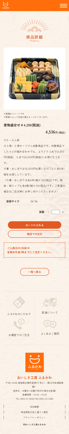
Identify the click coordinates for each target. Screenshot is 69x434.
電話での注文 (34, 234)
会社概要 (34, 406)
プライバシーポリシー (34, 417)
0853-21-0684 (27, 398)
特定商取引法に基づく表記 (34, 412)
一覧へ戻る (34, 272)
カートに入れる (35, 225)
